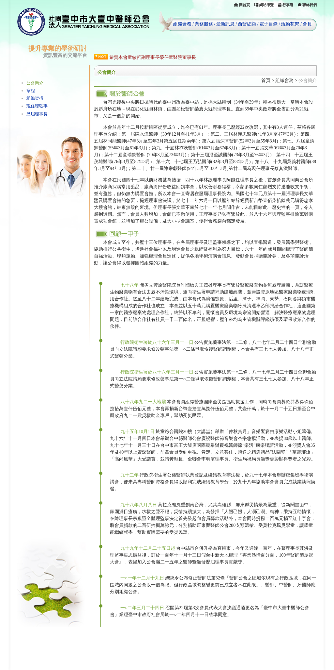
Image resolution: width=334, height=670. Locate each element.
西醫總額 (247, 24)
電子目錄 (268, 24)
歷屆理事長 (37, 113)
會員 (307, 24)
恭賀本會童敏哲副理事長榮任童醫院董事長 (152, 57)
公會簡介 (34, 82)
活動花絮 (290, 24)
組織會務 (182, 24)
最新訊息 (225, 24)
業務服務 (204, 24)
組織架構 (34, 98)
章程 (30, 90)
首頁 (265, 80)
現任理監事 (37, 106)
